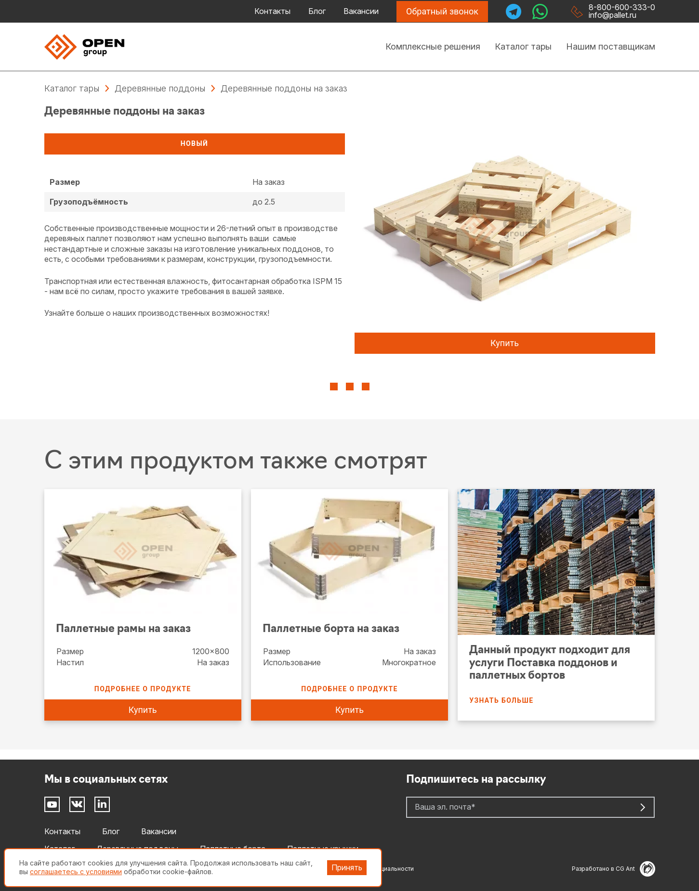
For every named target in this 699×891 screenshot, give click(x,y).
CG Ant (635, 869)
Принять (346, 867)
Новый (194, 143)
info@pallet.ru (612, 15)
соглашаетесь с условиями (76, 871)
